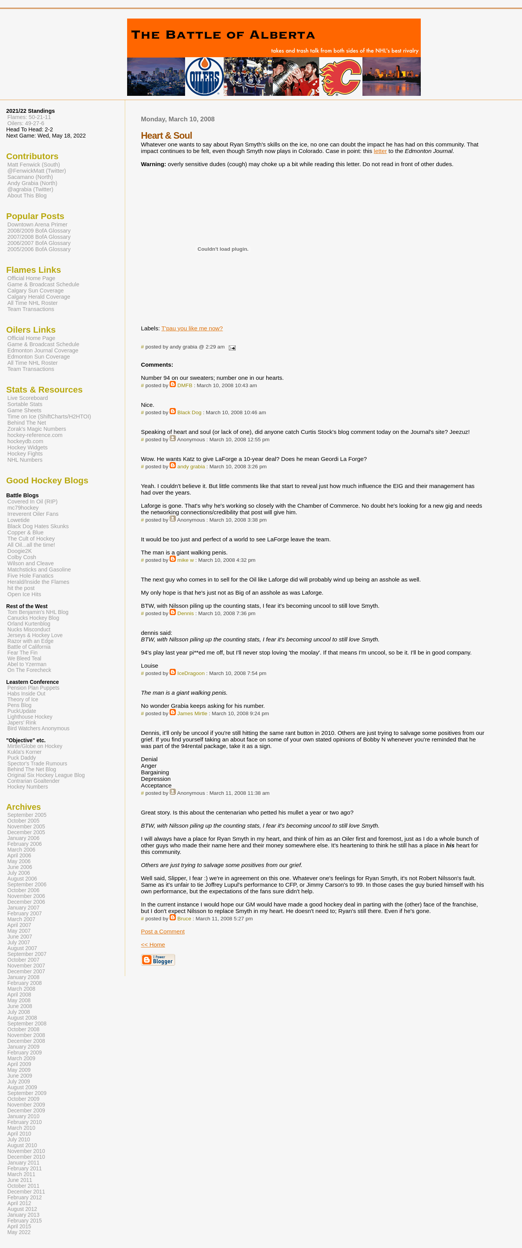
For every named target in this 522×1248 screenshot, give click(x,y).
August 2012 (22, 1209)
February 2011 (24, 1168)
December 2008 (26, 1041)
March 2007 (21, 919)
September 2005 (26, 815)
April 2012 (19, 1203)
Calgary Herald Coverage (38, 297)
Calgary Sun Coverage (35, 290)
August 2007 (22, 948)
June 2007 (19, 937)
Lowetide (18, 520)
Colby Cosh (21, 557)
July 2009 (18, 1082)
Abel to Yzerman (26, 664)
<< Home (153, 944)
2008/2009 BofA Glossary (39, 231)
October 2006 (23, 890)
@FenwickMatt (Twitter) (36, 171)
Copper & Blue (25, 532)
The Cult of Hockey (31, 539)
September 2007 (26, 954)
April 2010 (19, 1134)
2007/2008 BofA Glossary (39, 237)
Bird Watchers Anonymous (38, 728)
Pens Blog (19, 705)
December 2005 (26, 832)
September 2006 (26, 885)
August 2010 (22, 1145)
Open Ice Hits (24, 594)
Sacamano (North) (30, 177)
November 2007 (26, 966)
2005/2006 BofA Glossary (39, 249)
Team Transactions (30, 309)
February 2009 (24, 1053)
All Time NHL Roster (32, 303)
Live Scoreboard (27, 398)
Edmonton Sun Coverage (38, 357)
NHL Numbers (25, 460)
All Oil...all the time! (31, 545)
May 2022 (19, 1232)
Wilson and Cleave (30, 563)
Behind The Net (26, 423)
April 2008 (19, 995)
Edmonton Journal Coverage (42, 350)
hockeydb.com (25, 441)
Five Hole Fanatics (30, 576)
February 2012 (24, 1197)
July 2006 (18, 873)
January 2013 (23, 1215)
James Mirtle (192, 713)
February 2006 (24, 844)
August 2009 (22, 1087)
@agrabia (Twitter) (30, 189)
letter (380, 151)
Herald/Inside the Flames (38, 582)
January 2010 (23, 1116)
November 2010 (26, 1151)
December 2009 (26, 1111)
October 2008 (23, 1029)
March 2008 (21, 989)
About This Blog (27, 195)
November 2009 (26, 1105)
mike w (185, 560)
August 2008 (22, 1018)
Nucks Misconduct (28, 630)
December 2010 (26, 1157)
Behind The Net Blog (31, 769)
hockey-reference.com (35, 435)
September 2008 (26, 1024)
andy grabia (191, 466)
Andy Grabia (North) (32, 183)
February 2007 (24, 913)
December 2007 (26, 971)
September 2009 (26, 1093)
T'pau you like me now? (192, 328)
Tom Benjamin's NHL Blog (37, 612)
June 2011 (19, 1180)
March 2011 (21, 1174)
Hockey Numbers (27, 787)
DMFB (184, 385)
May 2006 (19, 861)
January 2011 (23, 1163)
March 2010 (21, 1128)
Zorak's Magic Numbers (36, 429)
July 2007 (18, 942)
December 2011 (26, 1192)
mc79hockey (23, 508)
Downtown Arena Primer (37, 224)
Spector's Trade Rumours (37, 764)
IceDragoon (191, 673)
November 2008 (26, 1035)
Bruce (184, 919)
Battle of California (29, 647)
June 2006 (19, 867)
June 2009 (19, 1076)
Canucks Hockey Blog (33, 618)
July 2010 (18, 1140)
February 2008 (24, 983)
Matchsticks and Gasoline (39, 569)
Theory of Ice (22, 699)
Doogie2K (19, 551)
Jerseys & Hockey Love (35, 635)
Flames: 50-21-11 (29, 117)
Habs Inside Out (26, 694)
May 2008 (19, 1000)
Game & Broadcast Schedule (43, 284)
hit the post (21, 588)
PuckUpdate (21, 711)
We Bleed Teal (24, 658)
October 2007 (23, 960)
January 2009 (23, 1047)
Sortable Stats (25, 404)
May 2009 (19, 1070)
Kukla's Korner (24, 752)
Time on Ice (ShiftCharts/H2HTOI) (49, 416)
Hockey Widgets (27, 447)
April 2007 (19, 925)
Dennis (185, 613)
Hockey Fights (25, 454)
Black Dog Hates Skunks (38, 526)
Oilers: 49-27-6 (25, 123)
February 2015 (24, 1221)
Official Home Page (31, 278)
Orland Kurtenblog (28, 624)
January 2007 (23, 908)
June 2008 (19, 1006)
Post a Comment (163, 931)
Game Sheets (24, 410)
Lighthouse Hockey (30, 717)
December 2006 (26, 902)
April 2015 (19, 1226)
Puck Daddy (21, 758)
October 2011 (23, 1186)
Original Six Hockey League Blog (46, 775)
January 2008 (23, 977)
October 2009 (23, 1099)
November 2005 (26, 827)
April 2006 (19, 856)
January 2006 (23, 838)
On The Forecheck (29, 670)
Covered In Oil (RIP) (32, 501)
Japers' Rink (21, 723)
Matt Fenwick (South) (33, 165)
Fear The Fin (22, 653)
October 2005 (23, 821)
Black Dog (189, 412)
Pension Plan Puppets (33, 688)
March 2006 (21, 850)
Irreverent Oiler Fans (32, 514)
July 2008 (18, 1012)
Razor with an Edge (30, 641)
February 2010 (24, 1122)
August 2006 (22, 879)
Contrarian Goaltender (33, 781)
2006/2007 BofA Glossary (39, 243)
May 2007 (19, 931)
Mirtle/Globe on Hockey (34, 746)
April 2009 (19, 1064)
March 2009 (21, 1058)
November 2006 (26, 896)
